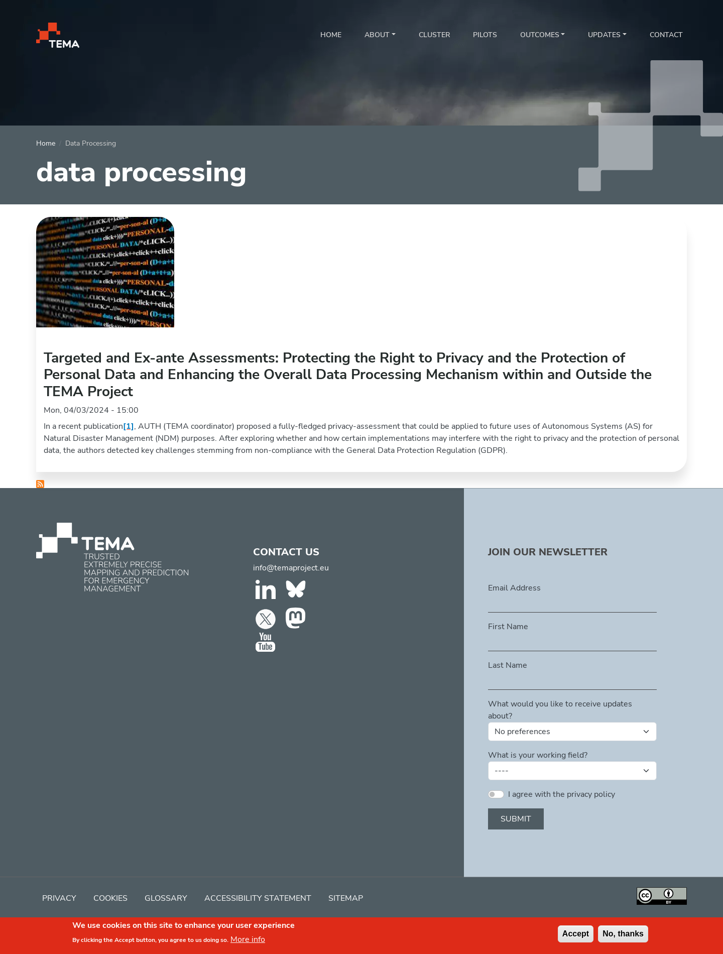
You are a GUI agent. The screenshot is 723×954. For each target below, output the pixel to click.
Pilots (485, 35)
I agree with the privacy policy (561, 794)
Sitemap (345, 898)
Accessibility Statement (257, 898)
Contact (666, 35)
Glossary (166, 898)
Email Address (514, 587)
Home (330, 35)
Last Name (507, 665)
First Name (508, 626)
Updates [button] (604, 35)
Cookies (110, 898)
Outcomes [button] (539, 35)
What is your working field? (537, 755)
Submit (516, 818)
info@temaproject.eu (291, 567)
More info (247, 940)
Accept (575, 934)
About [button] (377, 35)
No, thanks (623, 934)
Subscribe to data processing (40, 484)
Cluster (434, 35)
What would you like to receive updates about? (560, 710)
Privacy (59, 898)
